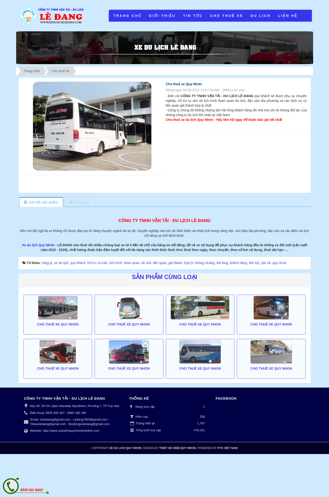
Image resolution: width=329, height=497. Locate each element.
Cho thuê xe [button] (226, 16)
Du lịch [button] (261, 16)
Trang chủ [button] (127, 16)
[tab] (40, 202)
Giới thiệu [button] (162, 16)
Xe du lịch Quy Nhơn (38, 288)
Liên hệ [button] (288, 16)
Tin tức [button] (193, 16)
